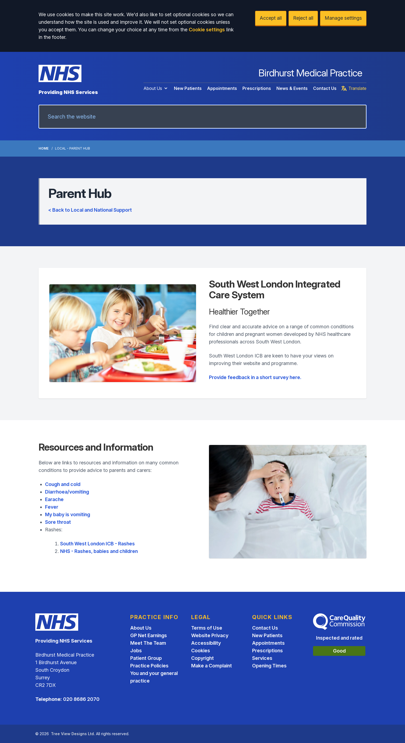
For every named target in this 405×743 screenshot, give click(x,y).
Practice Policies (149, 665)
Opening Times (269, 665)
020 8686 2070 (81, 699)
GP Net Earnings (148, 635)
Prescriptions (256, 88)
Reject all (303, 18)
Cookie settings (207, 29)
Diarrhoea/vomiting (67, 492)
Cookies (200, 650)
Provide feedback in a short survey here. (255, 377)
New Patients (188, 88)
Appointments (222, 88)
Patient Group (146, 658)
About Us (156, 88)
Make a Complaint (211, 665)
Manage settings (343, 18)
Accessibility (206, 643)
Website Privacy (209, 635)
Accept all (271, 18)
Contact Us (325, 88)
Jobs (136, 650)
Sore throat (58, 522)
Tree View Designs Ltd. (73, 733)
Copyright (202, 658)
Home (44, 148)
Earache (54, 499)
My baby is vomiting (67, 514)
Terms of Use (206, 628)
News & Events (292, 88)
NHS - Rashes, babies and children (99, 551)
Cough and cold (62, 484)
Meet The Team (148, 643)
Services (262, 658)
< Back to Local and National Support (90, 210)
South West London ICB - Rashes (97, 543)
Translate (353, 88)
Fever (51, 507)
